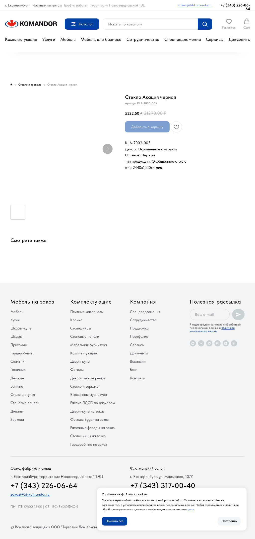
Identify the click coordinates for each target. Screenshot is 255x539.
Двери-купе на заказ (87, 411)
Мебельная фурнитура (88, 345)
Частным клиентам (47, 5)
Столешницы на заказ (88, 436)
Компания (143, 301)
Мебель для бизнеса (101, 39)
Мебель (67, 39)
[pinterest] (234, 343)
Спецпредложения (182, 39)
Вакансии (138, 361)
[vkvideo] (209, 343)
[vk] (201, 343)
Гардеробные (21, 353)
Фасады (77, 369)
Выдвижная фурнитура (88, 394)
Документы (240, 39)
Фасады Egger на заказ (89, 419)
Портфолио (139, 336)
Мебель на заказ (32, 301)
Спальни (17, 361)
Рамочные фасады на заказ (92, 428)
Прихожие (18, 345)
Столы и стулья (22, 394)
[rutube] (217, 343)
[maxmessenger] (193, 343)
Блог (133, 369)
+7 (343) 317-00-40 (162, 485)
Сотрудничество (143, 39)
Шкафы (16, 336)
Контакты (137, 378)
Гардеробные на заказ (88, 444)
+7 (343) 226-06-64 (235, 7)
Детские (17, 378)
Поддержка (139, 328)
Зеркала (17, 419)
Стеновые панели (24, 403)
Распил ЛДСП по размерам (92, 403)
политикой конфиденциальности (212, 329)
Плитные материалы (87, 312)
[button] (229, 23)
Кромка (76, 320)
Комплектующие (21, 39)
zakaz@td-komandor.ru (195, 5)
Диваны (16, 411)
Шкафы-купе (20, 328)
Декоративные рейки (87, 378)
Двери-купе (80, 361)
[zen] (226, 343)
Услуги (48, 39)
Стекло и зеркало (84, 386)
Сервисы (215, 39)
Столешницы (80, 328)
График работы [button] (75, 5)
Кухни (15, 320)
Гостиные (18, 369)
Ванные (16, 386)
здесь (190, 509)
